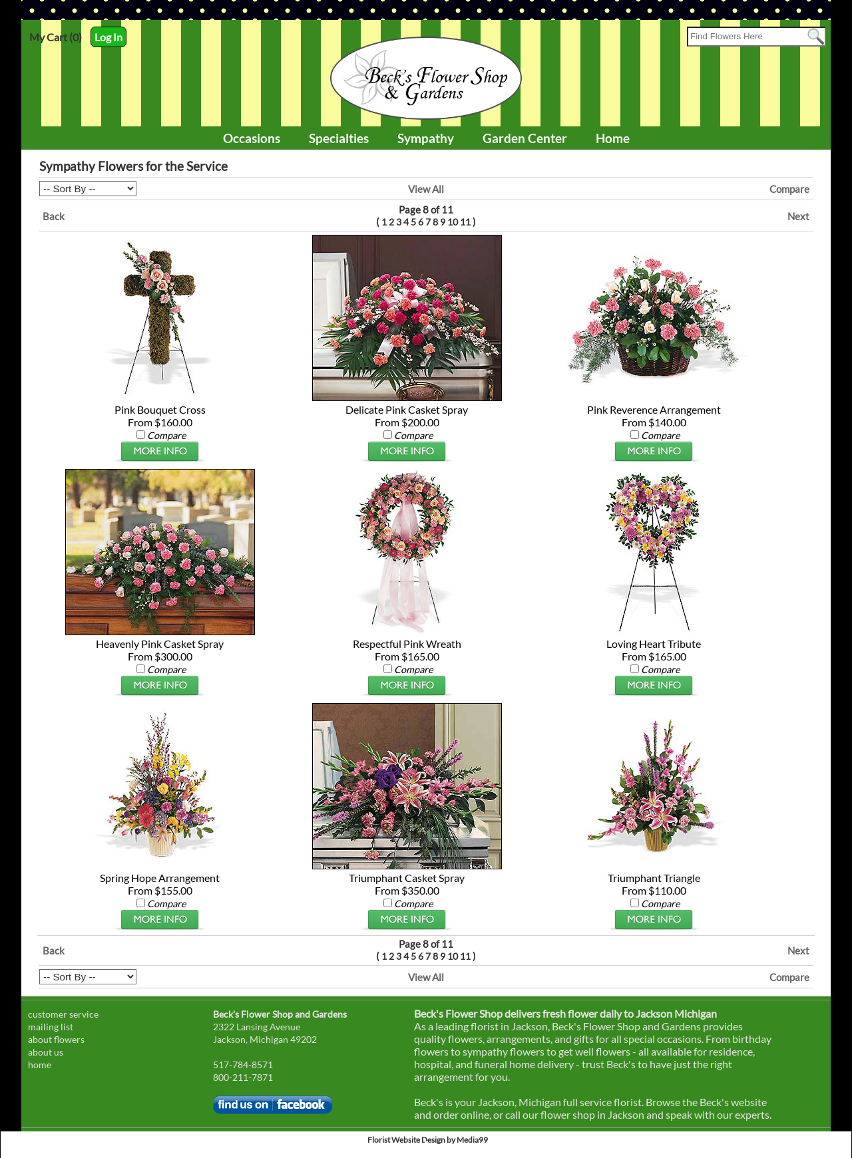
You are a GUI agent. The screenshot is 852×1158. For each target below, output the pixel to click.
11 (465, 221)
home (39, 1064)
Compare (789, 189)
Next (798, 216)
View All (426, 189)
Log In (108, 37)
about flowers (56, 1039)
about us (45, 1052)
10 (452, 221)
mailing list (50, 1026)
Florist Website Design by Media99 (427, 1140)
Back (54, 216)
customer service (63, 1014)
